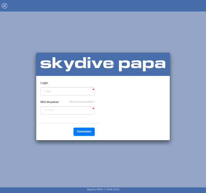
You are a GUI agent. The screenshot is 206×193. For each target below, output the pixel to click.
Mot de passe (49, 102)
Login (44, 83)
